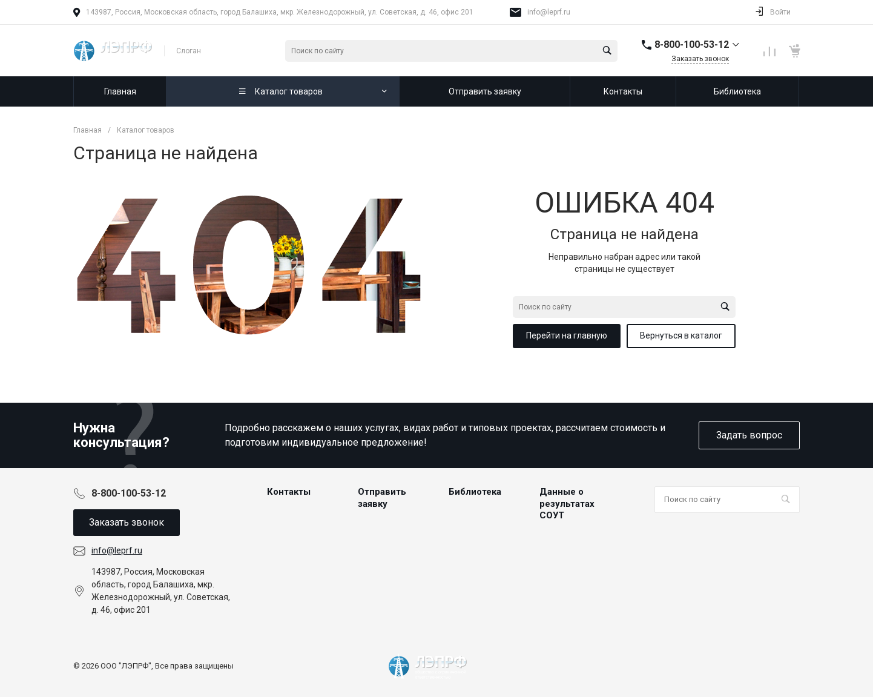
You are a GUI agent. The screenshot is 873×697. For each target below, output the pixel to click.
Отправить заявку (382, 497)
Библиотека (475, 491)
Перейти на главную (566, 335)
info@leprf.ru (548, 12)
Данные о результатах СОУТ (567, 503)
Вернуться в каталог (681, 335)
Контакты (289, 491)
